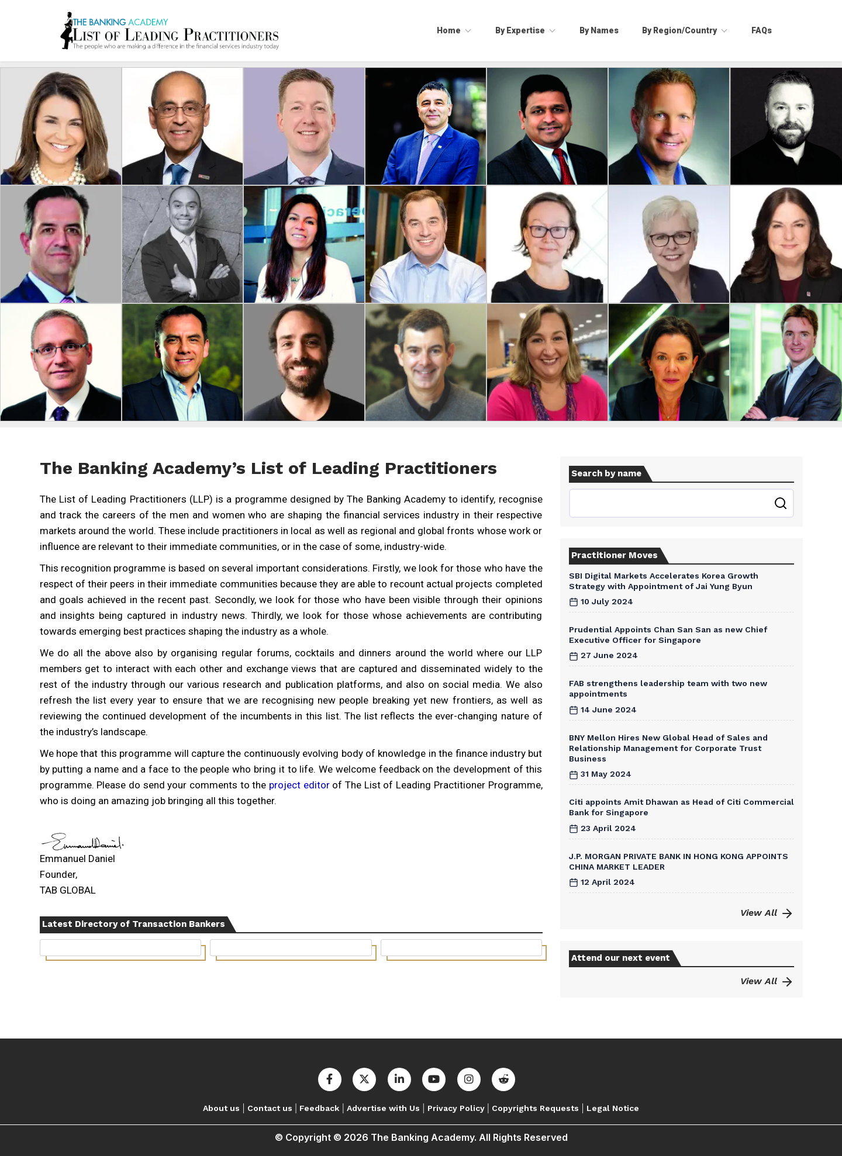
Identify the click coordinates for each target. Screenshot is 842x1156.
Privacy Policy (456, 1108)
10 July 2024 (601, 601)
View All (767, 912)
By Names (599, 30)
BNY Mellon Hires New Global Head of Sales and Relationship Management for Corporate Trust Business (668, 748)
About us (221, 1108)
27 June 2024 (603, 655)
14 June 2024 (603, 709)
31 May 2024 (600, 773)
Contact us (269, 1108)
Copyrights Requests (535, 1108)
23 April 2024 (602, 828)
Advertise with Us (383, 1108)
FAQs (761, 30)
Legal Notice (612, 1108)
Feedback (319, 1108)
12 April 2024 (602, 882)
